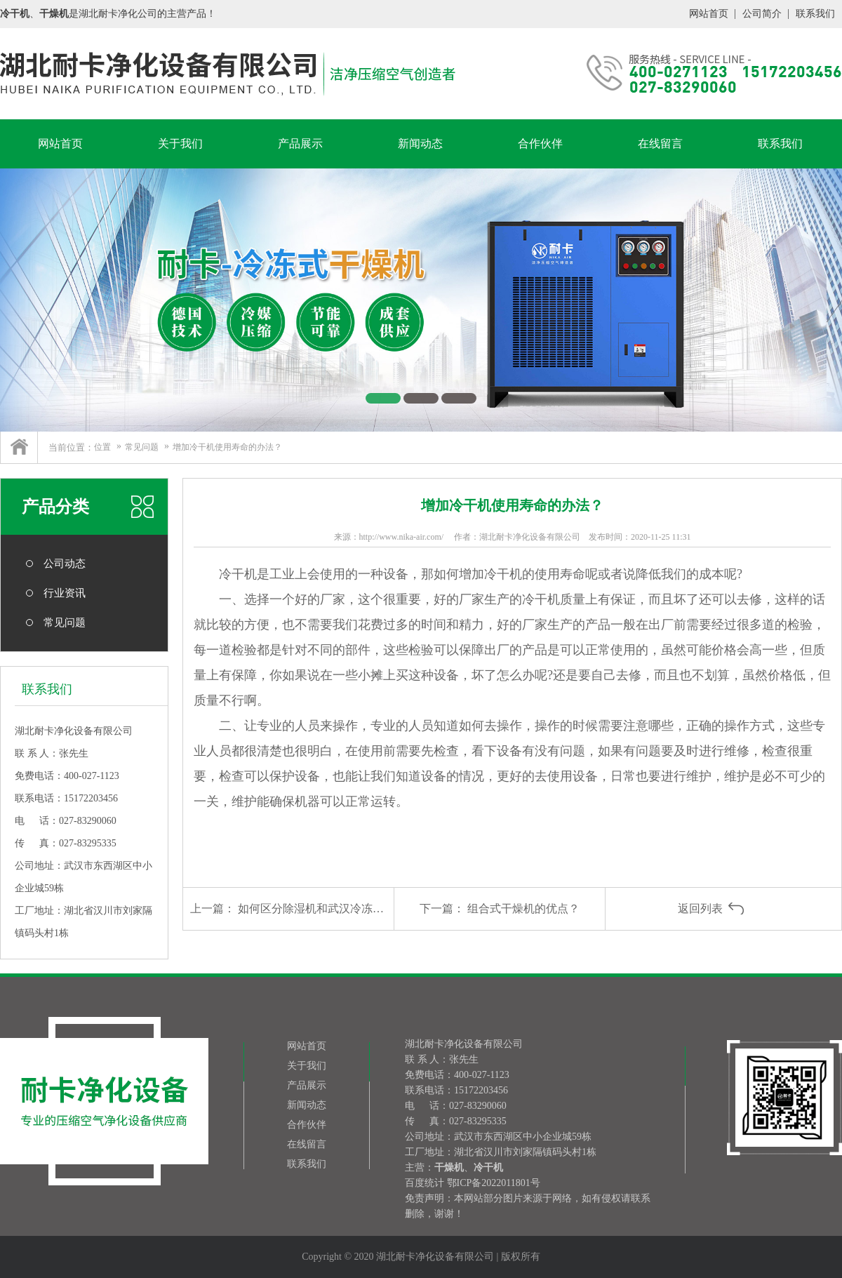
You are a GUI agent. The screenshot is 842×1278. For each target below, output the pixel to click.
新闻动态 (420, 143)
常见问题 (142, 447)
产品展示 (300, 143)
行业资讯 (65, 593)
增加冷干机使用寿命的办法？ (227, 447)
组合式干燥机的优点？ (523, 908)
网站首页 (708, 13)
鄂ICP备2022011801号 (493, 1183)
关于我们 (180, 143)
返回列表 (700, 908)
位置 (102, 447)
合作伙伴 (540, 143)
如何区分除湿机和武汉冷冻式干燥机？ (333, 908)
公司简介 (762, 13)
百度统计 (424, 1183)
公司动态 (65, 563)
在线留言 (660, 143)
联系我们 (815, 13)
